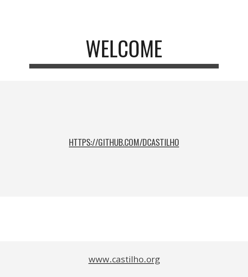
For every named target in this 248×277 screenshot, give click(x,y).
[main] (123, 52)
